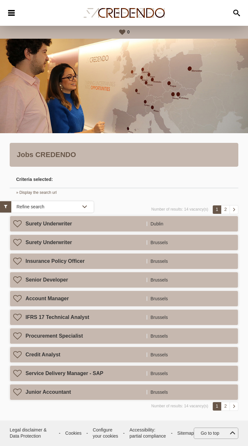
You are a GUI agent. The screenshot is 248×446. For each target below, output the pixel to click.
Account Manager (47, 298)
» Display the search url (36, 192)
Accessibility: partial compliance (147, 433)
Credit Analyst (43, 354)
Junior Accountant (48, 392)
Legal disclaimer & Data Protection (28, 433)
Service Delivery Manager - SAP (64, 373)
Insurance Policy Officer (55, 261)
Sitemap (185, 433)
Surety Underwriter (49, 223)
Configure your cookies (105, 433)
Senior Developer (47, 279)
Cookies (73, 433)
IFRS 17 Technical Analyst (57, 317)
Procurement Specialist (54, 336)
